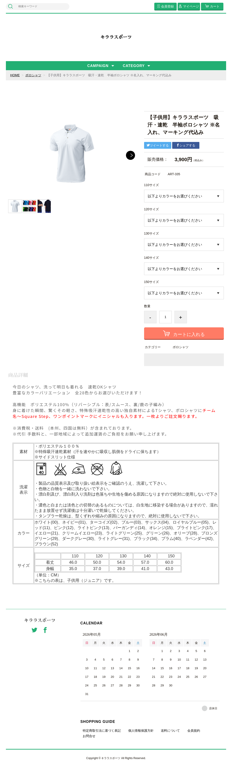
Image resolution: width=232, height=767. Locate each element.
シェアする (185, 145)
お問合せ (89, 736)
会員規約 (193, 730)
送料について (170, 730)
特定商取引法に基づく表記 (102, 730)
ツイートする (158, 145)
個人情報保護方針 (141, 730)
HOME (15, 75)
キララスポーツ (116, 37)
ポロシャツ (33, 75)
